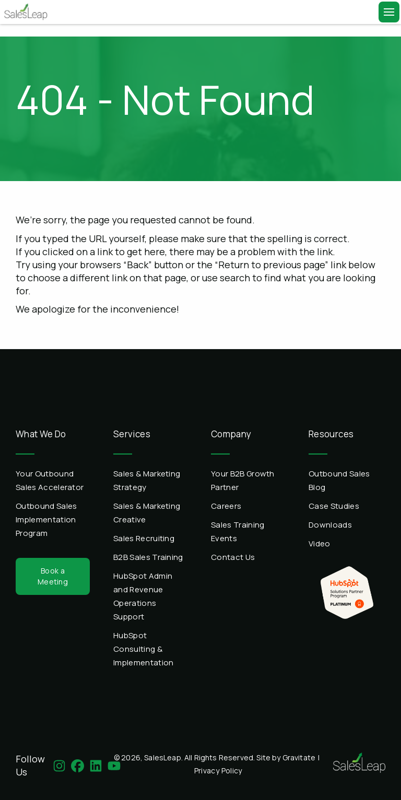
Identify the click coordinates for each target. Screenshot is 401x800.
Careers (226, 505)
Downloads (330, 524)
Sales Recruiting (143, 538)
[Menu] (389, 12)
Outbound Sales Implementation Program (46, 519)
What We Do (41, 434)
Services (131, 434)
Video (320, 543)
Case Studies (334, 505)
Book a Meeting (53, 576)
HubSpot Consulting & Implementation (143, 649)
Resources (331, 434)
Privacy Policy (218, 770)
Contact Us (233, 557)
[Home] (24, 12)
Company (231, 434)
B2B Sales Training (148, 557)
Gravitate (298, 757)
